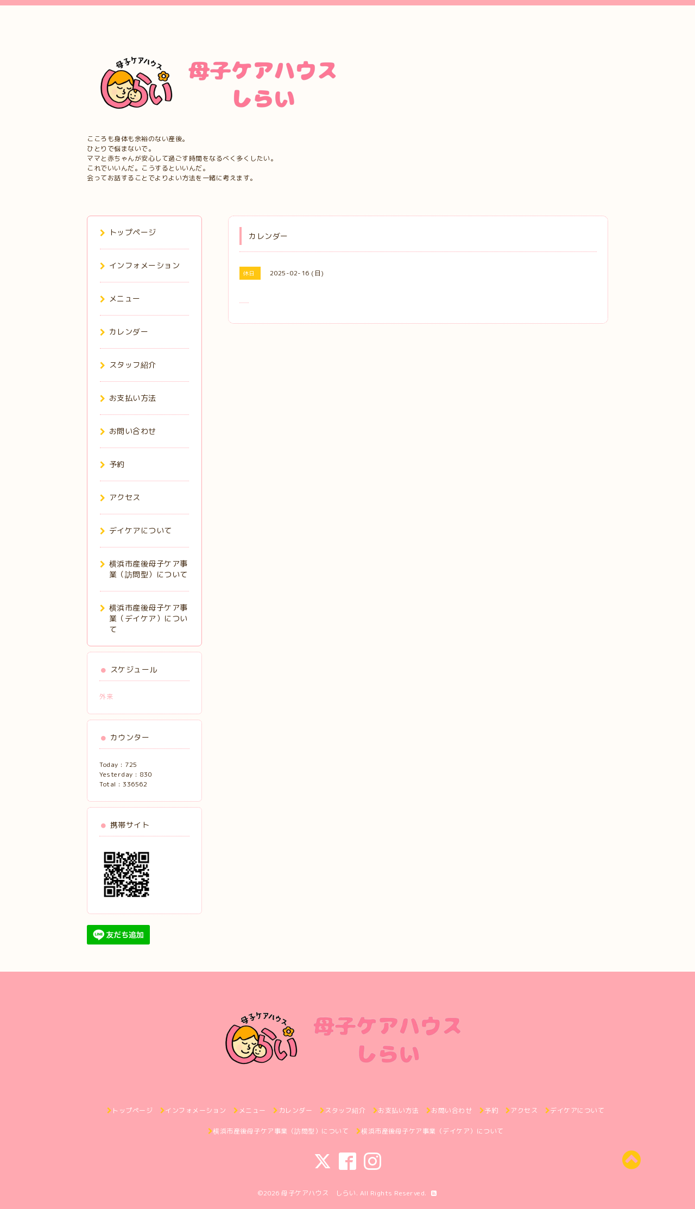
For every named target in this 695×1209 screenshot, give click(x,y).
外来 (106, 696)
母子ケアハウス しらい (318, 1193)
